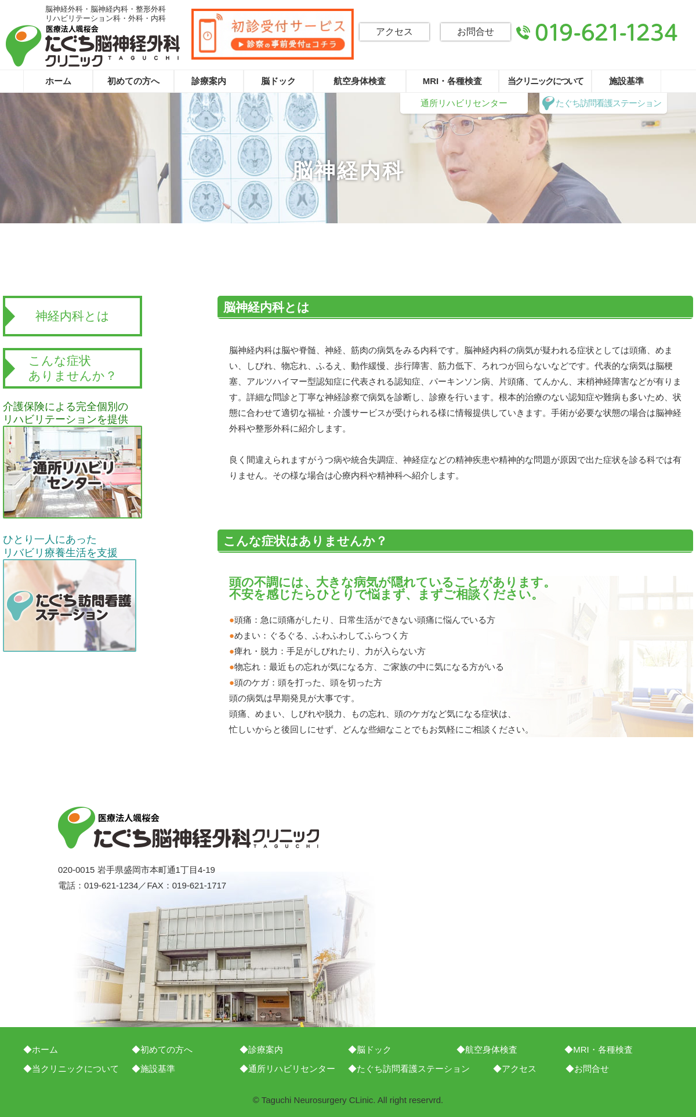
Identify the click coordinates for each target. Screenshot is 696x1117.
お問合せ (475, 32)
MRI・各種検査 (453, 81)
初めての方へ (133, 81)
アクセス (394, 32)
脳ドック (278, 81)
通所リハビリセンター (463, 103)
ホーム (58, 81)
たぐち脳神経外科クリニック (93, 46)
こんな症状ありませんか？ (72, 368)
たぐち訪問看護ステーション (608, 103)
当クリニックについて (545, 81)
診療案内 (208, 81)
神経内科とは (72, 315)
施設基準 (626, 81)
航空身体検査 (360, 81)
